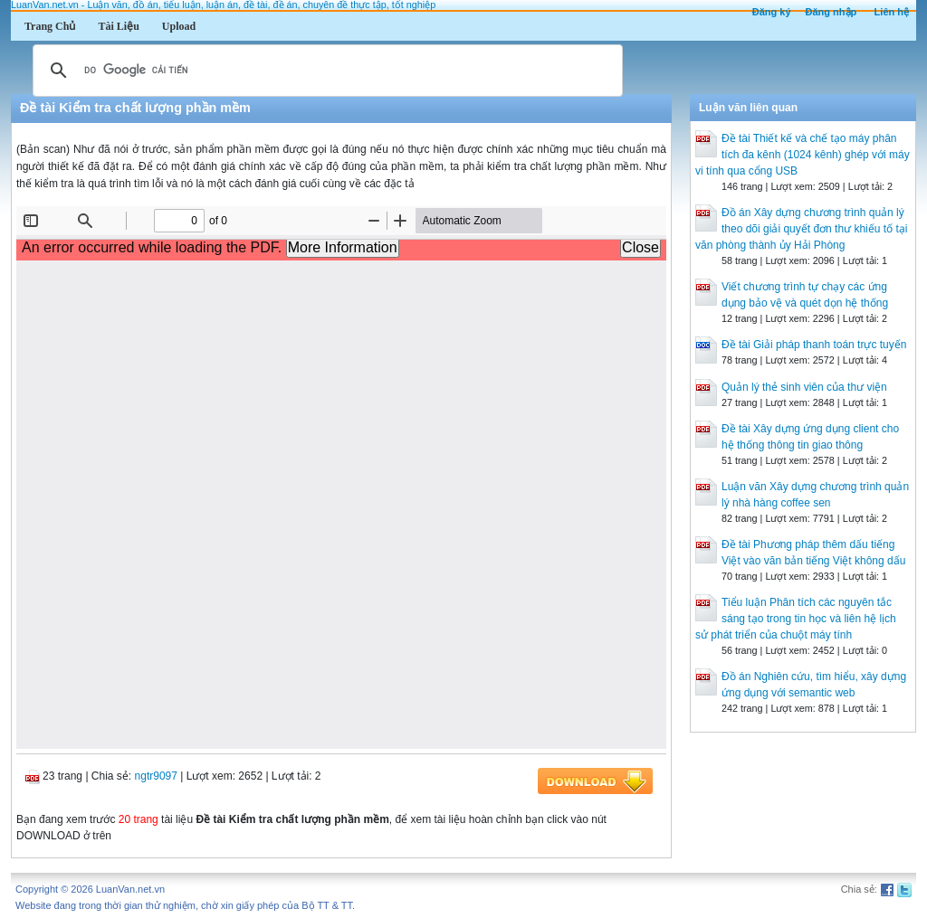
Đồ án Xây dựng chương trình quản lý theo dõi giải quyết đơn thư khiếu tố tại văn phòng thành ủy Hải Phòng (801, 228)
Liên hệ (891, 11)
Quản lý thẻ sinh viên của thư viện (804, 387)
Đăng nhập (831, 11)
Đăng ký (771, 11)
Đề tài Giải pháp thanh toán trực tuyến (814, 344)
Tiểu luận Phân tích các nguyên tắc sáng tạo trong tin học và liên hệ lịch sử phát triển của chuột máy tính (795, 618)
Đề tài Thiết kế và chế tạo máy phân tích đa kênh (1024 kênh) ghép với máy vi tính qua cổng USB (802, 154)
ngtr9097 (156, 776)
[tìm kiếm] (325, 70)
